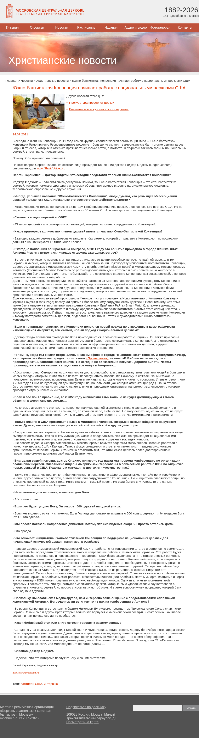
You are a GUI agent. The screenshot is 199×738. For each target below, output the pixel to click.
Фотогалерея (160, 27)
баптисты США (31, 684)
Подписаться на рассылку (86, 707)
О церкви (37, 27)
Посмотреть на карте (82, 722)
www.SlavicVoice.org (51, 168)
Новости (61, 27)
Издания (111, 27)
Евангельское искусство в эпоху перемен (99, 109)
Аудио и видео (136, 27)
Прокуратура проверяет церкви (91, 102)
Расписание (86, 27)
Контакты (185, 27)
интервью (51, 684)
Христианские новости (52, 80)
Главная (12, 27)
